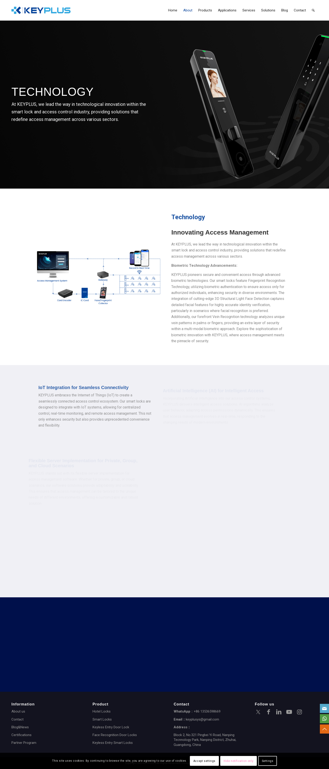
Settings (267, 761)
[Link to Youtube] (289, 712)
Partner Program (23, 743)
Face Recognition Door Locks (115, 735)
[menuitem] (172, 10)
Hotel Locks (102, 711)
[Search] (313, 10)
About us (18, 711)
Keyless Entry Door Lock (111, 727)
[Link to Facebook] (268, 712)
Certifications (21, 735)
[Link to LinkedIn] (278, 712)
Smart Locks (102, 719)
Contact (17, 719)
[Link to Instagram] (299, 712)
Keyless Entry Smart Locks (113, 743)
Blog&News (20, 727)
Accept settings (204, 761)
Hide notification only (238, 761)
